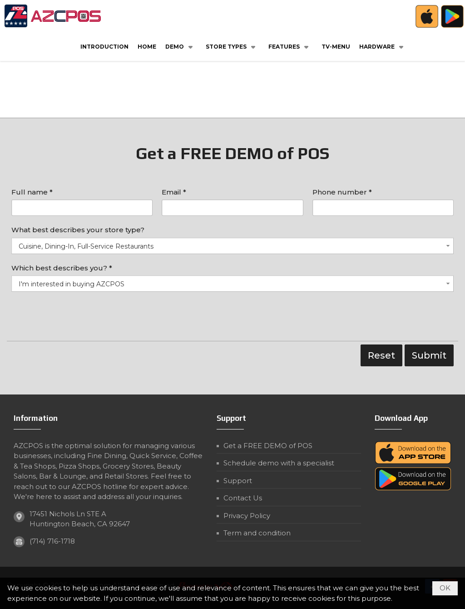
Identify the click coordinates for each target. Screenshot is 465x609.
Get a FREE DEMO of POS (267, 445)
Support (237, 480)
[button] (181, 46)
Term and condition (257, 533)
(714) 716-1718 (52, 541)
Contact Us (242, 498)
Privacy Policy (246, 515)
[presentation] (80, 318)
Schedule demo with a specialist (278, 463)
